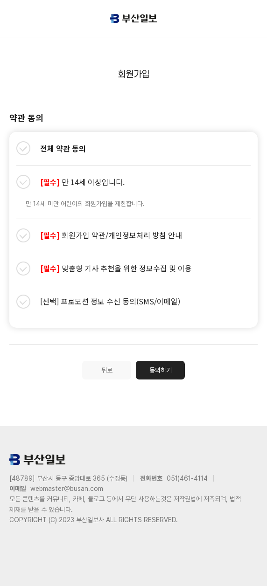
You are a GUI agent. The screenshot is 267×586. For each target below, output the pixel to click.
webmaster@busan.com (66, 488)
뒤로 (106, 370)
